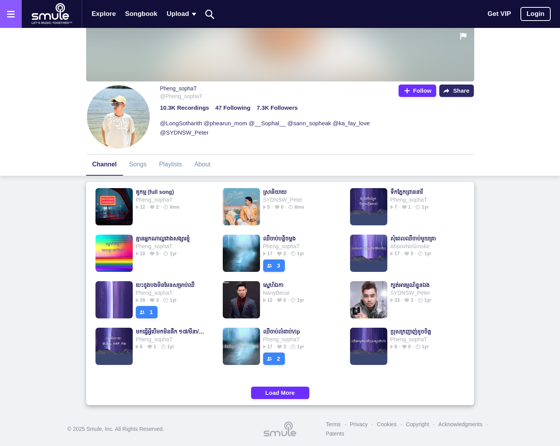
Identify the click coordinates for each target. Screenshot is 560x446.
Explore (104, 13)
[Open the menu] (11, 14)
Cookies (387, 424)
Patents (335, 433)
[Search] (210, 14)
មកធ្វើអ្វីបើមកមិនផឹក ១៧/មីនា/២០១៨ (171, 331)
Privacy (359, 424)
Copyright (417, 424)
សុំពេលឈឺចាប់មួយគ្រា (413, 238)
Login (535, 13)
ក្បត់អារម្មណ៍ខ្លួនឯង (410, 285)
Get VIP (499, 13)
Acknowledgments (461, 424)
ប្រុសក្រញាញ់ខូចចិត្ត (410, 331)
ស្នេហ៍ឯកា (273, 285)
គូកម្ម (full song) (155, 192)
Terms (333, 424)
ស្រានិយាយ (274, 192)
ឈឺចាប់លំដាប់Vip (281, 331)
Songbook (141, 13)
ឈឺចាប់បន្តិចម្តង (279, 238)
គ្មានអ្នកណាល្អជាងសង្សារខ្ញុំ (163, 238)
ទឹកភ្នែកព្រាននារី (406, 192)
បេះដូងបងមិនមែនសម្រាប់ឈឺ (165, 285)
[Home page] (51, 14)
